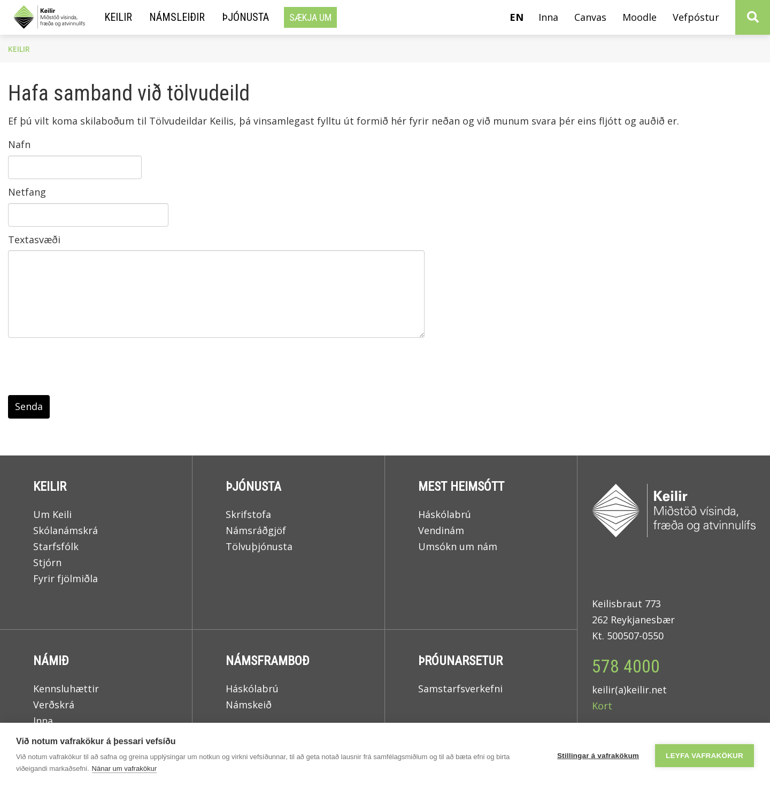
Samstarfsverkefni (460, 688)
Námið (51, 660)
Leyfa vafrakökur (704, 756)
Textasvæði (34, 239)
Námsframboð (268, 660)
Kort (602, 705)
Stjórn (47, 562)
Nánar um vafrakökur (124, 768)
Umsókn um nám (457, 546)
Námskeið (249, 704)
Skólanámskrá (65, 530)
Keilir (19, 49)
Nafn (19, 144)
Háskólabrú (444, 514)
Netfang (27, 192)
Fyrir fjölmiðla (65, 578)
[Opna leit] (752, 17)
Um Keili (52, 514)
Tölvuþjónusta (259, 546)
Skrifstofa (248, 514)
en (516, 17)
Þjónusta (253, 486)
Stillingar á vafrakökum (598, 756)
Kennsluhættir (66, 688)
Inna (44, 720)
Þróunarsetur (460, 660)
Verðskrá (53, 704)
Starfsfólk (56, 546)
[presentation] (89, 369)
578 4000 (626, 666)
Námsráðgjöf (256, 530)
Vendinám (441, 530)
